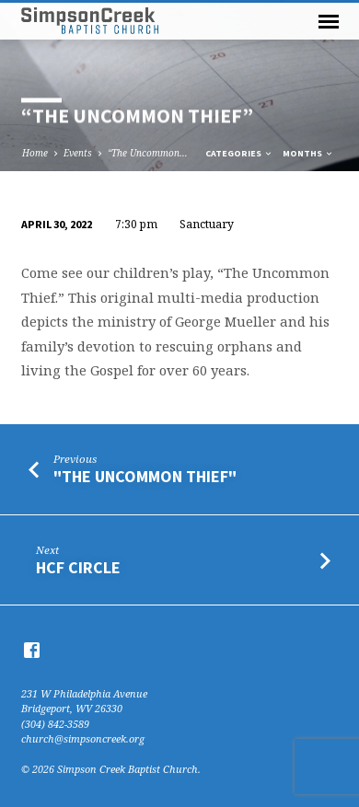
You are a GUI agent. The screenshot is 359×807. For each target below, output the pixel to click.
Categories (239, 153)
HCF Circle (78, 567)
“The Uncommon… (148, 152)
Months (308, 153)
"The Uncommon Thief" (145, 476)
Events (78, 152)
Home (35, 152)
